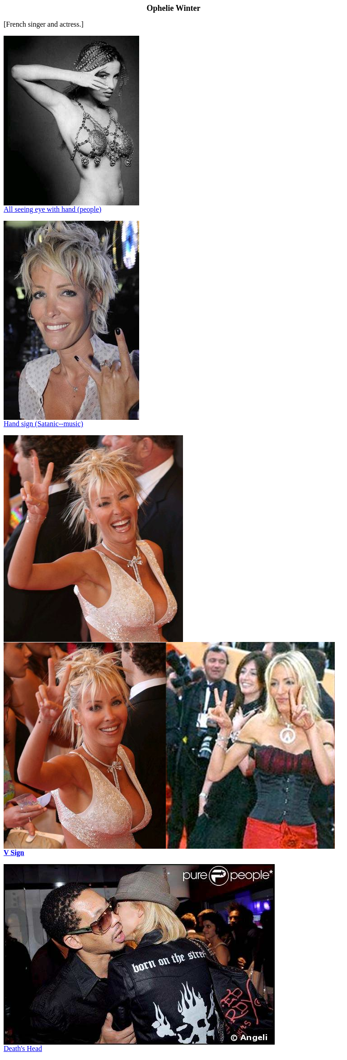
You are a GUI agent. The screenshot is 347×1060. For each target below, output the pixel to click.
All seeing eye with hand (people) (52, 209)
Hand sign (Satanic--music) (43, 424)
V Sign (14, 852)
